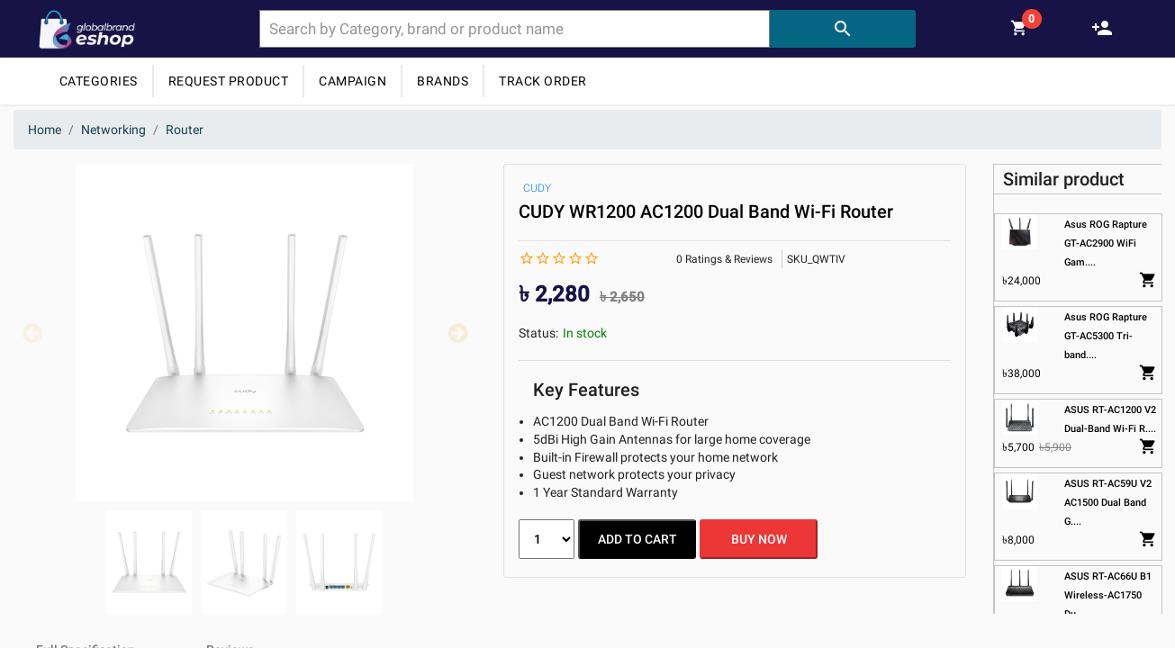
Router (184, 129)
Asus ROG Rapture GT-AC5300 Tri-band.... (1104, 336)
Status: (538, 333)
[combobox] (514, 29)
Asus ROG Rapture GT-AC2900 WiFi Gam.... (1104, 243)
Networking (113, 129)
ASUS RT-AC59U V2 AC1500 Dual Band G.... (1107, 502)
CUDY (537, 188)
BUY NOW (759, 539)
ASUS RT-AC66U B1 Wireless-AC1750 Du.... (1107, 595)
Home (44, 129)
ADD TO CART (637, 539)
